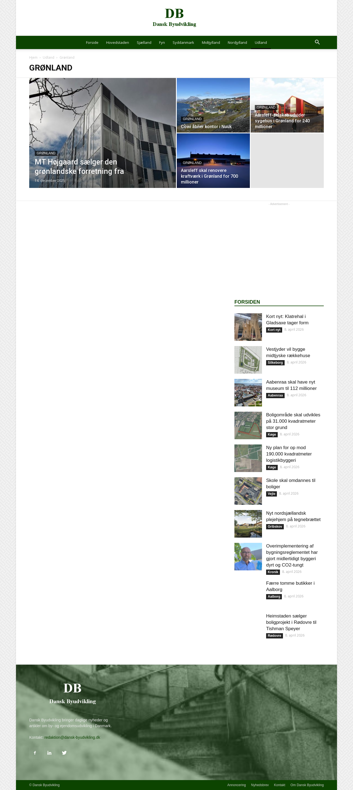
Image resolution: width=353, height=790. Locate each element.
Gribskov (275, 527)
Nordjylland (237, 42)
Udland (261, 42)
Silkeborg (275, 363)
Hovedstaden (117, 42)
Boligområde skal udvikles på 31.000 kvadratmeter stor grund (293, 421)
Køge (272, 434)
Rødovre (274, 636)
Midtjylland (211, 42)
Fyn (162, 42)
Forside (92, 42)
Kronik (273, 572)
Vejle (271, 494)
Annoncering (236, 785)
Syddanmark (183, 42)
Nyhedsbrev (260, 785)
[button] (317, 42)
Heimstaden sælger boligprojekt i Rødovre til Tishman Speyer (291, 622)
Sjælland (144, 42)
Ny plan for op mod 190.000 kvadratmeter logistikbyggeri (289, 454)
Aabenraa (275, 395)
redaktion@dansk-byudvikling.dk (72, 737)
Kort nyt (274, 330)
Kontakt (279, 785)
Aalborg (274, 596)
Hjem (33, 57)
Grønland (46, 153)
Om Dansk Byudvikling (307, 785)
